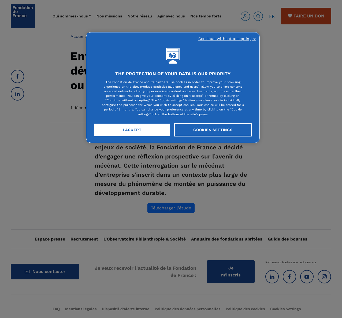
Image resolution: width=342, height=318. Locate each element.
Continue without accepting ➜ (227, 38)
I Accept (132, 130)
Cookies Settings (212, 130)
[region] (173, 87)
